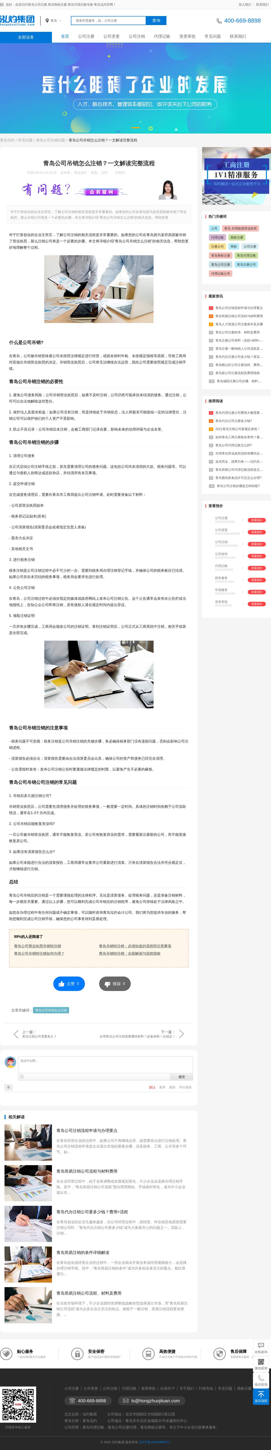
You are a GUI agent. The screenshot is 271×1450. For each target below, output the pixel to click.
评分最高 (185, 1087)
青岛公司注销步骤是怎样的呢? (238, 486)
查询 (156, 20)
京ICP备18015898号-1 (154, 1442)
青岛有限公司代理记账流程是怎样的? (241, 469)
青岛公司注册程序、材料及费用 (237, 332)
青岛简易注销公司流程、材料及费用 (88, 1293)
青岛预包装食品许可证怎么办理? (238, 478)
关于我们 (187, 1388)
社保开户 (167, 1388)
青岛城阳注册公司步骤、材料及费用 (242, 381)
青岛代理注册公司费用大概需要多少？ (242, 413)
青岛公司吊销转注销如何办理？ (39, 954)
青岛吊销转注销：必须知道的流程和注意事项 (135, 946)
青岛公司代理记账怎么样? (233, 445)
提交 (182, 1077)
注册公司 (217, 246)
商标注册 (237, 237)
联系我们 (262, 4)
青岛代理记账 (246, 255)
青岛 (54, 20)
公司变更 (111, 36)
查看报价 (256, 520)
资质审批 (187, 36)
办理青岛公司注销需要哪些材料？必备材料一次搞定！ (137, 1036)
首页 (65, 36)
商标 (234, 246)
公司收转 (221, 554)
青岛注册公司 (246, 264)
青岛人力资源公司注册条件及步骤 (239, 324)
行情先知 (206, 1388)
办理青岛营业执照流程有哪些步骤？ (240, 453)
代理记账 (162, 36)
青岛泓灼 (7, 140)
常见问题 (213, 36)
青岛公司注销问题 (50, 140)
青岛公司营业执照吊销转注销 (37, 946)
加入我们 (245, 4)
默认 (153, 1087)
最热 (172, 1087)
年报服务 (221, 590)
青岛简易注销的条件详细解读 (82, 1252)
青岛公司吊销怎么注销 (51, 1010)
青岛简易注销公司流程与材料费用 (86, 1171)
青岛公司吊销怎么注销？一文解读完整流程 (103, 140)
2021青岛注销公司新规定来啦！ (237, 429)
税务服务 (221, 578)
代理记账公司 (220, 273)
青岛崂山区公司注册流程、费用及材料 (242, 365)
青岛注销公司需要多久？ (39, 1036)
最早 (162, 1087)
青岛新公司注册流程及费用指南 (237, 373)
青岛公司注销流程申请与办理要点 (86, 1130)
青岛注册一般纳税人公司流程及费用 (240, 348)
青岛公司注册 (220, 264)
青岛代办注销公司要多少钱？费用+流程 (92, 1212)
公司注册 (86, 36)
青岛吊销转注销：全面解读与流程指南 (129, 954)
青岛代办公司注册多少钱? (233, 421)
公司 (214, 228)
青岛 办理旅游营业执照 (240, 228)
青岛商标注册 (220, 255)
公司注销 (137, 36)
